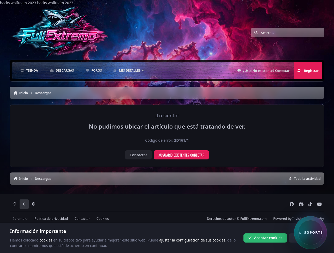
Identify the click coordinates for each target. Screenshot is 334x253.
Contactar (138, 154)
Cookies (103, 218)
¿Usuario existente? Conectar (181, 155)
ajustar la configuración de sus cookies (192, 239)
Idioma (20, 218)
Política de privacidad (51, 218)
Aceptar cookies (265, 237)
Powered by (298, 218)
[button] (310, 232)
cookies (45, 239)
